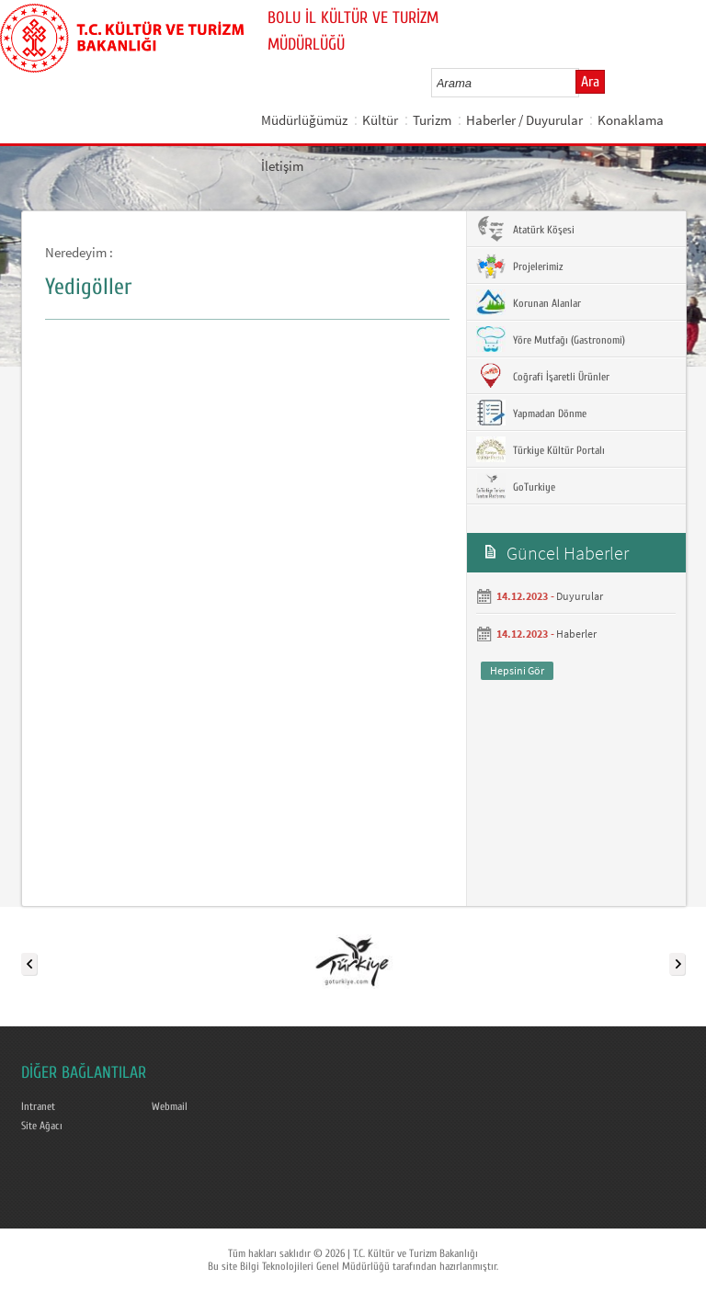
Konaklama (631, 120)
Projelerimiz (519, 265)
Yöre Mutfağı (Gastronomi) (550, 339)
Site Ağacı (42, 1125)
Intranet (38, 1106)
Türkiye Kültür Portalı (540, 449)
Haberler (576, 633)
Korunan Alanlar (528, 302)
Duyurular (579, 596)
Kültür (380, 120)
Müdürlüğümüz (304, 120)
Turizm (432, 120)
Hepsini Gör (517, 670)
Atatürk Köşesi (525, 229)
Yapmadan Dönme (531, 412)
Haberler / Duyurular (524, 120)
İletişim (282, 166)
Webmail (170, 1106)
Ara (590, 82)
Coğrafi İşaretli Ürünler (542, 376)
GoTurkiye (515, 486)
